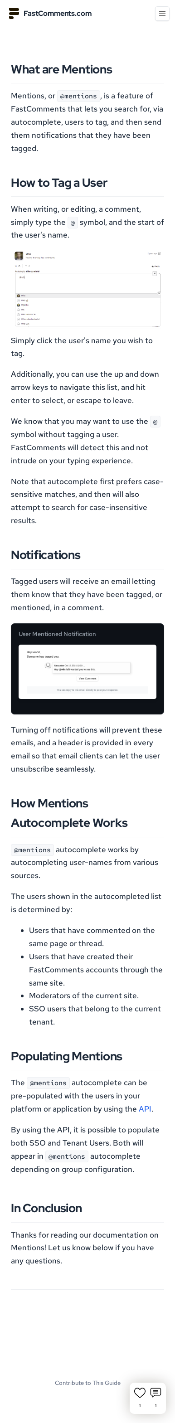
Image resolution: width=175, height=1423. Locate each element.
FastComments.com (50, 13)
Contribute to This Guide (88, 1383)
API (145, 1109)
